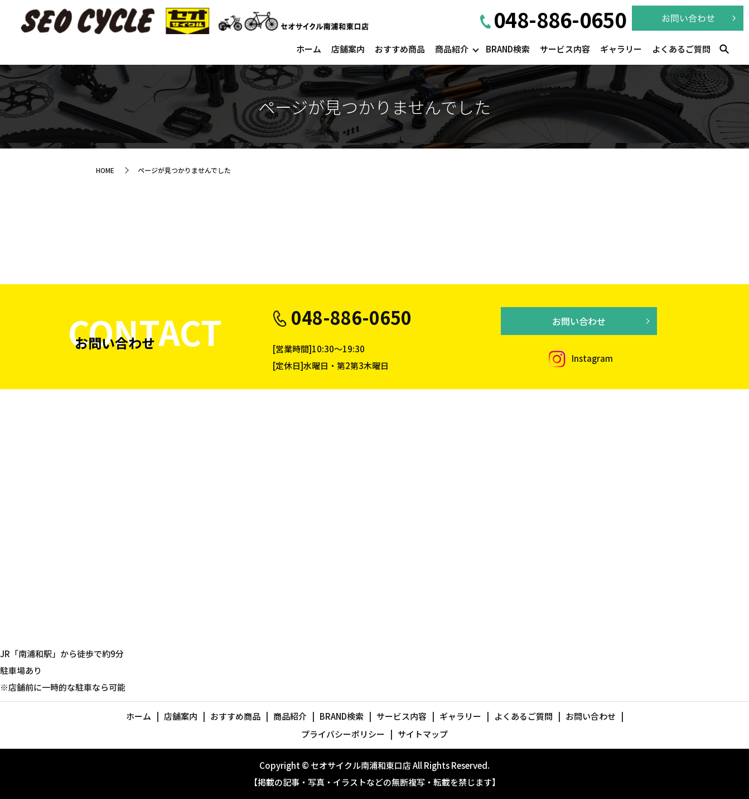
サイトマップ (423, 734)
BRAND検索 (508, 49)
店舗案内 (348, 49)
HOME (105, 170)
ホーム (308, 49)
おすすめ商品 (400, 49)
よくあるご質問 (681, 49)
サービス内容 (565, 49)
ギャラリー (621, 49)
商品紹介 (451, 49)
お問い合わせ (579, 321)
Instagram (579, 358)
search (724, 49)
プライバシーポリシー (343, 734)
